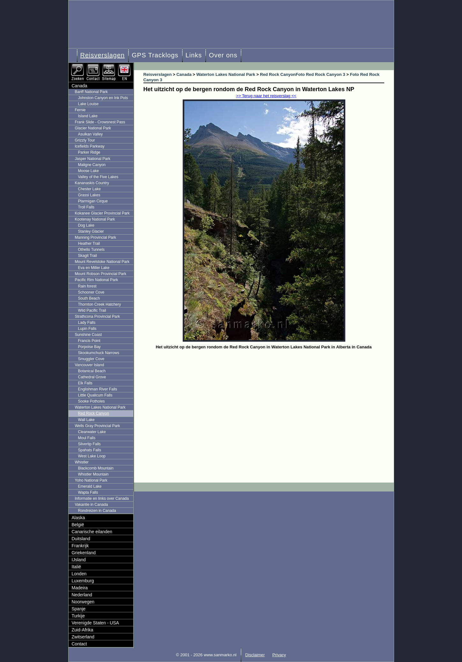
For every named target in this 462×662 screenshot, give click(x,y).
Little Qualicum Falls (95, 395)
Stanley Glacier (91, 231)
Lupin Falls (87, 328)
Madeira (80, 587)
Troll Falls (86, 207)
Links (194, 55)
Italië (76, 566)
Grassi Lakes (89, 195)
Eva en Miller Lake (94, 268)
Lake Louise (88, 104)
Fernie (80, 110)
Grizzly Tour (85, 140)
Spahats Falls (89, 450)
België (78, 524)
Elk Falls (85, 383)
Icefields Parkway (90, 146)
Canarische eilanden (92, 531)
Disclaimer (255, 654)
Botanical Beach (92, 371)
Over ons (223, 55)
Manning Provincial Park (95, 237)
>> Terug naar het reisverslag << (266, 95)
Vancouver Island (89, 365)
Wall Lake (86, 420)
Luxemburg (83, 580)
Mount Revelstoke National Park (102, 261)
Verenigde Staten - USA (95, 622)
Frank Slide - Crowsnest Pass (100, 122)
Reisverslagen (102, 55)
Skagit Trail (87, 255)
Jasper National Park (92, 158)
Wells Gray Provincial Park (97, 426)
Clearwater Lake (92, 432)
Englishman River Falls (97, 389)
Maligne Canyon (92, 165)
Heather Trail (89, 243)
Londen (79, 573)
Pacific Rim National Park (96, 280)
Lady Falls (87, 322)
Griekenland (84, 552)
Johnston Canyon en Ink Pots (103, 98)
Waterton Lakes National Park (100, 407)
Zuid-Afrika (82, 629)
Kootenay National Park (95, 219)
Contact (79, 643)
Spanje (79, 608)
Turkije (78, 615)
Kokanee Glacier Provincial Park (102, 213)
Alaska (78, 517)
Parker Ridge (89, 152)
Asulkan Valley (90, 134)
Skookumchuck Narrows (98, 353)
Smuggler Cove (91, 359)
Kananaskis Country (92, 183)
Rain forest (87, 286)
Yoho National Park (91, 480)
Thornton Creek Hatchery (99, 304)
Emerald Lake (90, 486)
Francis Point (89, 340)
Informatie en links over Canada (102, 498)
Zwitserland (83, 636)
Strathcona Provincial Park (97, 316)
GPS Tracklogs (155, 55)
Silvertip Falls (89, 444)
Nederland (82, 594)
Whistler (82, 462)
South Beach (89, 298)
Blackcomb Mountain (96, 468)
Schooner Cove (91, 292)
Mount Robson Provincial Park (100, 274)
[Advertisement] (268, 399)
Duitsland (81, 538)
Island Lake (88, 116)
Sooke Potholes (91, 401)
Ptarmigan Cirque (93, 201)
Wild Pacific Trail (92, 310)
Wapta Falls (88, 492)
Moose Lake (88, 171)
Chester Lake (89, 189)
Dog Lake (86, 225)
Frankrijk (80, 545)
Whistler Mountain (93, 474)
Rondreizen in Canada (97, 510)
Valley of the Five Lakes (98, 177)
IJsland (79, 559)
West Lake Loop (92, 456)
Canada (79, 85)
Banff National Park (91, 92)
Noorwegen (83, 601)
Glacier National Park (93, 128)
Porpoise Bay (89, 347)
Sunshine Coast (88, 334)
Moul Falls (87, 438)
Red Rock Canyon (93, 413)
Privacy (279, 654)
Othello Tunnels (91, 249)
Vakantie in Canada (91, 504)
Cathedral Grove (92, 377)
